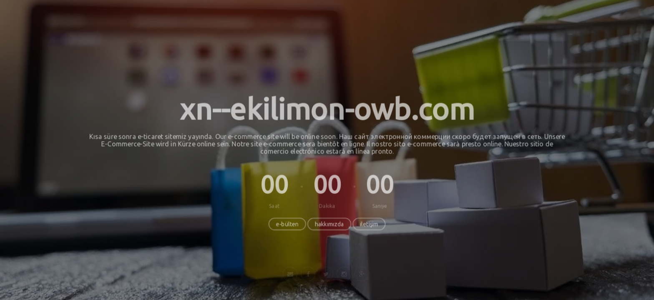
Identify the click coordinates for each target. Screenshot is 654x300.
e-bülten (287, 224)
